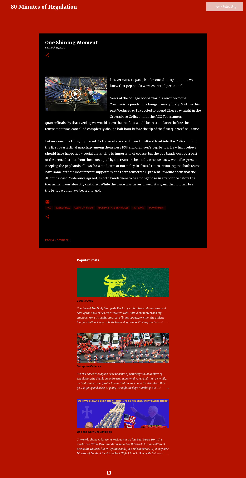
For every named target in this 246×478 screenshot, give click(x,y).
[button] (47, 55)
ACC (49, 207)
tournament (157, 207)
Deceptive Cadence (89, 366)
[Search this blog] (223, 6)
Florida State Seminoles (113, 207)
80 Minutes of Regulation (44, 6)
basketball (63, 207)
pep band (138, 207)
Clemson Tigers (84, 207)
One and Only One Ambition (94, 431)
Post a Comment (56, 240)
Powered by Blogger (123, 472)
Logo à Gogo (85, 300)
